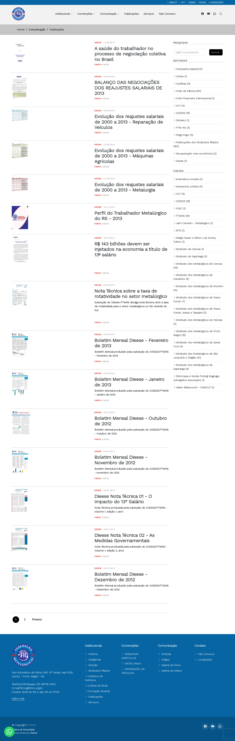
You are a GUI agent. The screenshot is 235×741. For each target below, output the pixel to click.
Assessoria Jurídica (188, 186)
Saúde (180, 160)
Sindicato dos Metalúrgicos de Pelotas (197, 321)
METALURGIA (133, 663)
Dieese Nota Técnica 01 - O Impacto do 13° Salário (123, 499)
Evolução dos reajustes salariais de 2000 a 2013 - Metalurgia (129, 187)
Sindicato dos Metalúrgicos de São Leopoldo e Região (195, 355)
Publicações (131, 13)
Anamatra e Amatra (187, 179)
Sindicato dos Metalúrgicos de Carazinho (192, 276)
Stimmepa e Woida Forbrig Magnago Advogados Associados (196, 378)
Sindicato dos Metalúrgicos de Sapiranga (192, 366)
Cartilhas (181, 83)
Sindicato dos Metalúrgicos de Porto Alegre (196, 333)
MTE (179, 230)
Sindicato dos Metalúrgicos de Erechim (198, 288)
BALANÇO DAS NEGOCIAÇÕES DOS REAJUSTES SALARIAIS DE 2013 (128, 88)
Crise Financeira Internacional (193, 98)
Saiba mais (18, 698)
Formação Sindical (98, 691)
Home (20, 29)
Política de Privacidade (23, 729)
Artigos (164, 659)
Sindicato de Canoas (188, 249)
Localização (203, 659)
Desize (33, 733)
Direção (91, 665)
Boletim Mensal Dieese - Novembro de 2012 (120, 460)
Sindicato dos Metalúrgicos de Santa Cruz (196, 344)
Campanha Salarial (187, 69)
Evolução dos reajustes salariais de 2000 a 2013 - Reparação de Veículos (129, 122)
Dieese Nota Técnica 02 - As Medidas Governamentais (124, 538)
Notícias (164, 654)
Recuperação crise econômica (195, 153)
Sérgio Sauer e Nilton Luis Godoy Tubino (194, 239)
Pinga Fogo (183, 135)
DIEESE (181, 113)
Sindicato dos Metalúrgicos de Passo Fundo (196, 299)
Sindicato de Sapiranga (190, 256)
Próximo (37, 619)
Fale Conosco (167, 13)
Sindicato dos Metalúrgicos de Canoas (197, 265)
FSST (179, 208)
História (91, 654)
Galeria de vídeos (170, 670)
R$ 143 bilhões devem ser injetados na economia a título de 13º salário (130, 249)
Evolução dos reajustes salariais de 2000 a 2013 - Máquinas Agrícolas (129, 156)
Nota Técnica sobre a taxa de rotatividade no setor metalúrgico (130, 293)
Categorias (93, 659)
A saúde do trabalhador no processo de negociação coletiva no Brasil (129, 54)
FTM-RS (181, 127)
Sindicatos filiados (97, 670)
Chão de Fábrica (187, 91)
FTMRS (181, 215)
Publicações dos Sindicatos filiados (195, 144)
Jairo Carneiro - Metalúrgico (193, 223)
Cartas (180, 76)
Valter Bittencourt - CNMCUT (193, 387)
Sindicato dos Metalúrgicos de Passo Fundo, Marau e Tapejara (196, 310)
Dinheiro (181, 120)
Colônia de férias (97, 685)
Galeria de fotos (169, 665)
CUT (179, 105)
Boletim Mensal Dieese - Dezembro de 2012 (120, 577)
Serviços (149, 13)
